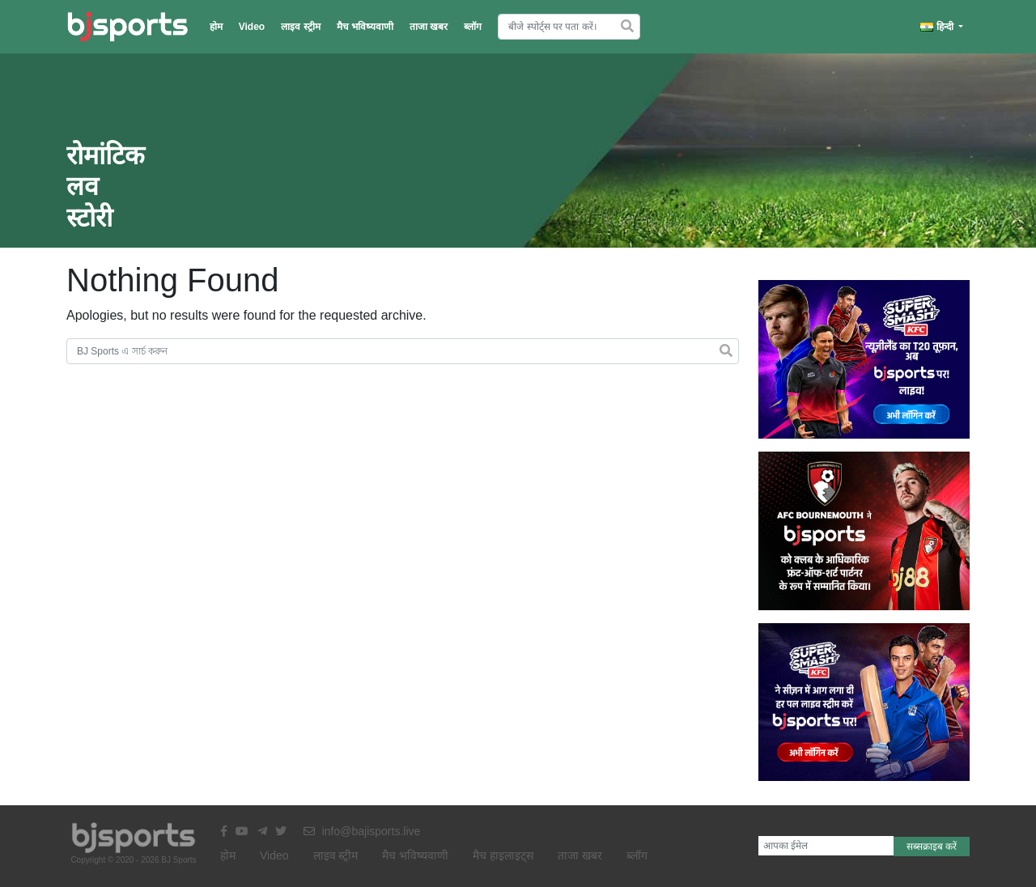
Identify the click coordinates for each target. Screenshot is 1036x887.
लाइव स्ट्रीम (300, 26)
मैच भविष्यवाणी (365, 26)
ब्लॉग (473, 26)
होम (216, 26)
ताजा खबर (429, 26)
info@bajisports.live (362, 831)
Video (252, 26)
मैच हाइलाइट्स (503, 855)
